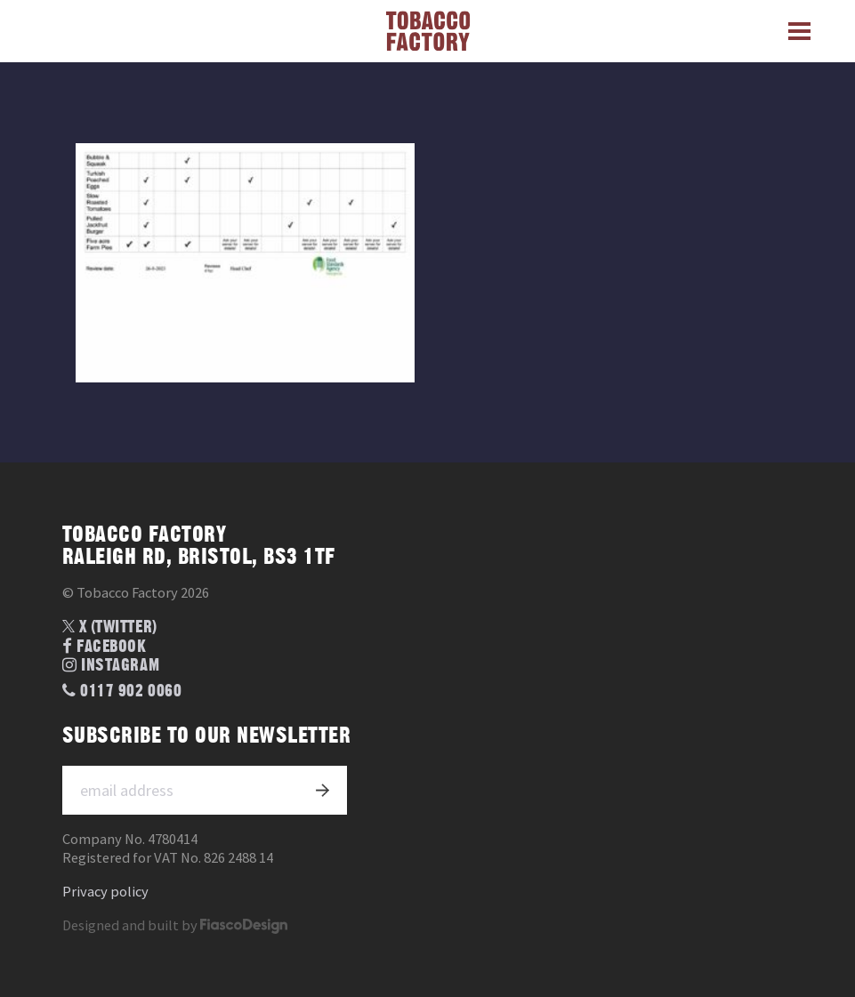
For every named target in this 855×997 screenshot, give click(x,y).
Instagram (110, 665)
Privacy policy (105, 891)
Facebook (104, 647)
